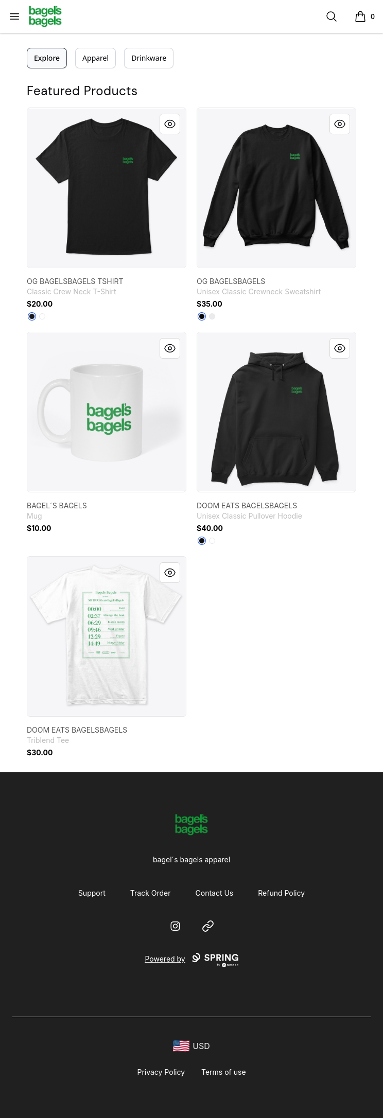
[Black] (32, 316)
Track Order (150, 893)
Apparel (95, 58)
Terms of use (223, 1072)
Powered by (191, 960)
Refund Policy (281, 893)
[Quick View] (170, 124)
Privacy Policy (161, 1072)
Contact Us (215, 893)
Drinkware (148, 58)
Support (92, 893)
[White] (42, 316)
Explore (47, 58)
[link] (106, 188)
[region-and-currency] (191, 1046)
